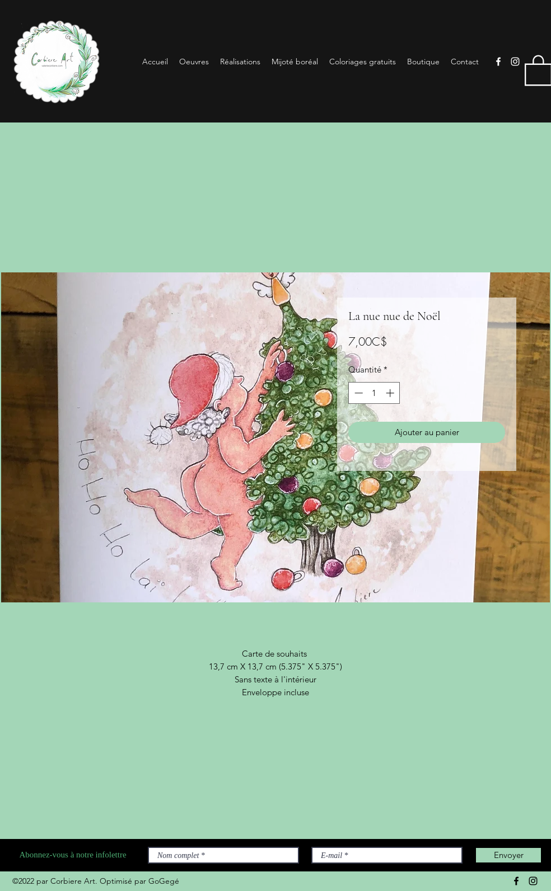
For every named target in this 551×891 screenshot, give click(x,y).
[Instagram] (515, 61)
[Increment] (391, 393)
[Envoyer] (508, 855)
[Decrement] (357, 393)
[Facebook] (498, 61)
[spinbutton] (374, 393)
